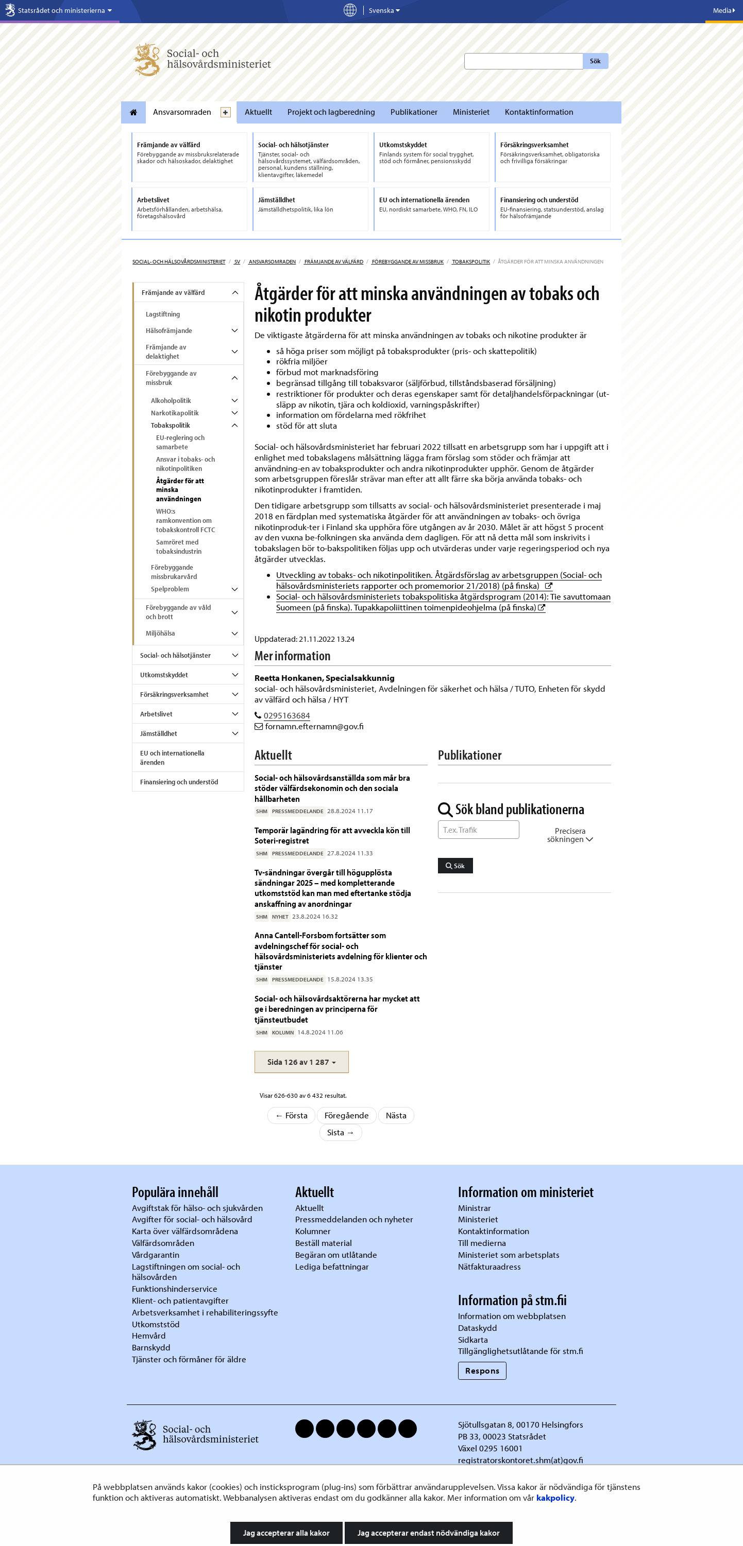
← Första (291, 1115)
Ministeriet (471, 112)
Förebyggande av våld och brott (178, 612)
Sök (595, 61)
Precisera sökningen (570, 834)
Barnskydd (151, 1347)
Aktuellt (258, 112)
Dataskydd (477, 1327)
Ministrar (474, 1207)
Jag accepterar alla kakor (286, 1532)
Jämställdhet (158, 733)
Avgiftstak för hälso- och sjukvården (197, 1207)
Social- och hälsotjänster (175, 655)
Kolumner (313, 1230)
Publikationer (414, 112)
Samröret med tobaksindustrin (178, 546)
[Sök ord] (478, 829)
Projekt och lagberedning (331, 112)
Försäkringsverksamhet (174, 694)
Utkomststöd (156, 1324)
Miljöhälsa (160, 633)
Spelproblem (170, 588)
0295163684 (287, 715)
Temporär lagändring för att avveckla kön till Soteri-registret (332, 835)
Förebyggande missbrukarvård (174, 572)
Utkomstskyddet (164, 674)
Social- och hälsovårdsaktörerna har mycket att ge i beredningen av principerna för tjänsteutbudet (337, 1009)
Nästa (396, 1115)
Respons (482, 1370)
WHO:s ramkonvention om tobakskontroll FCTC (185, 520)
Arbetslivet (156, 713)
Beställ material (323, 1242)
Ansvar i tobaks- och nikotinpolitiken (185, 463)
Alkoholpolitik (171, 400)
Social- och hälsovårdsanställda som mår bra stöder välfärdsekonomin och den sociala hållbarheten (332, 788)
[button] (302, 1062)
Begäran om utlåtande (336, 1254)
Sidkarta (473, 1339)
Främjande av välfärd (333, 261)
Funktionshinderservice (174, 1288)
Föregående (347, 1115)
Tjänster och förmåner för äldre (189, 1359)
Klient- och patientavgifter (180, 1300)
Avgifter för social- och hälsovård (192, 1219)
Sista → (341, 1132)
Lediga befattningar (332, 1266)
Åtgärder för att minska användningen (180, 490)
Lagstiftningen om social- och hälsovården (186, 1272)
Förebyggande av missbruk (407, 261)
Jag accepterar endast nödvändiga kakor (429, 1532)
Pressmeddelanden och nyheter (354, 1219)
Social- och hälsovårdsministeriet (178, 261)
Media (724, 10)
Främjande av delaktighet (166, 351)
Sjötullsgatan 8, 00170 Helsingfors (520, 1424)
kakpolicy (555, 1497)
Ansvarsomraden (182, 112)
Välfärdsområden (163, 1242)
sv (236, 261)
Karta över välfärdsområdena (185, 1230)
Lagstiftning (163, 314)
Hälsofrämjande (169, 330)
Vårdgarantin (155, 1254)
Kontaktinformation (539, 112)
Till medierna (482, 1242)
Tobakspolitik (470, 261)
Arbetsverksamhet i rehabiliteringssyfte (206, 1312)
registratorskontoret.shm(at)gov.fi (520, 1459)
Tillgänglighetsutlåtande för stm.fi (520, 1350)
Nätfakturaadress (489, 1266)
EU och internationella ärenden (172, 757)
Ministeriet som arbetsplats (509, 1254)
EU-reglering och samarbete (180, 442)
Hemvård (149, 1335)
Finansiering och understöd (179, 781)
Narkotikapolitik (175, 412)
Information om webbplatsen (512, 1315)
